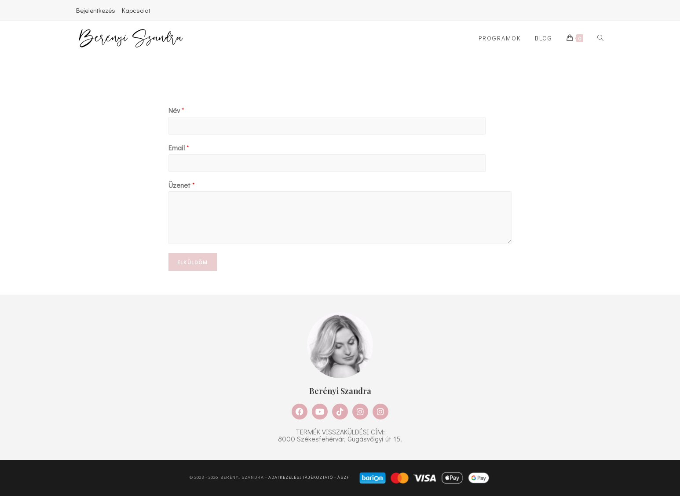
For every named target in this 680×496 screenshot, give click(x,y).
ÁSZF (343, 478)
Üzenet (181, 185)
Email (178, 147)
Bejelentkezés (95, 10)
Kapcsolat (136, 10)
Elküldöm (192, 262)
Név (176, 110)
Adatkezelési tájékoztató (300, 478)
